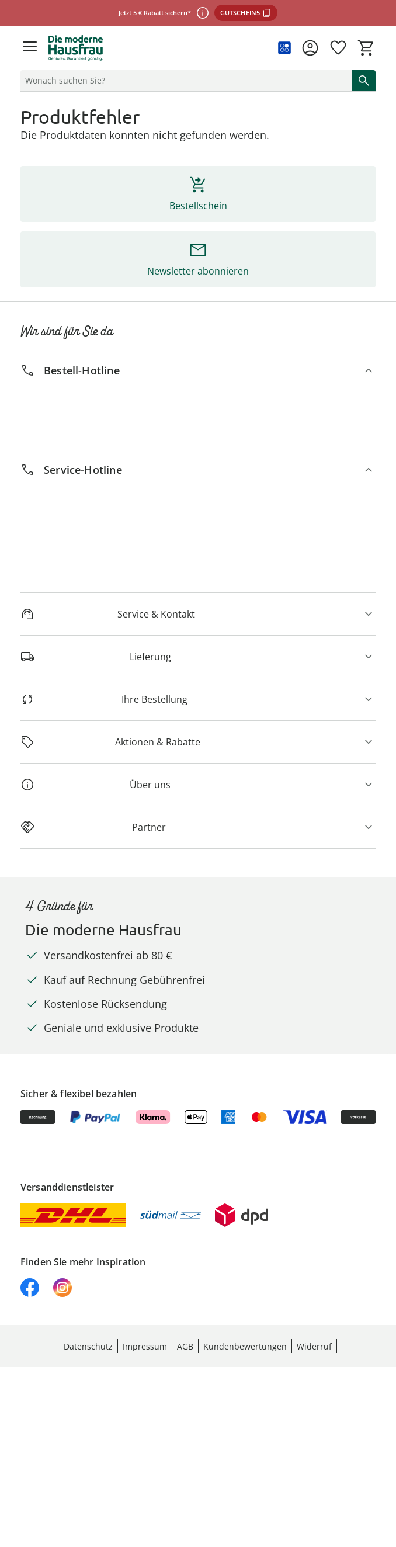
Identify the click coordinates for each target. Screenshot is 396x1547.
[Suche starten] (364, 80)
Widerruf (314, 1346)
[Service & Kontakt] (198, 614)
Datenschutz (88, 1346)
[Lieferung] (198, 657)
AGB (185, 1346)
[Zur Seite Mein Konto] (310, 48)
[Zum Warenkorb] (366, 48)
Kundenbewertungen (245, 1346)
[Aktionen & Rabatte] (198, 742)
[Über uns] (198, 785)
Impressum (145, 1346)
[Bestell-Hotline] (198, 371)
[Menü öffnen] (29, 48)
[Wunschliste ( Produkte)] (338, 48)
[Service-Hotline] (198, 470)
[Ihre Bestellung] (198, 699)
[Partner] (198, 827)
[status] (184, 80)
